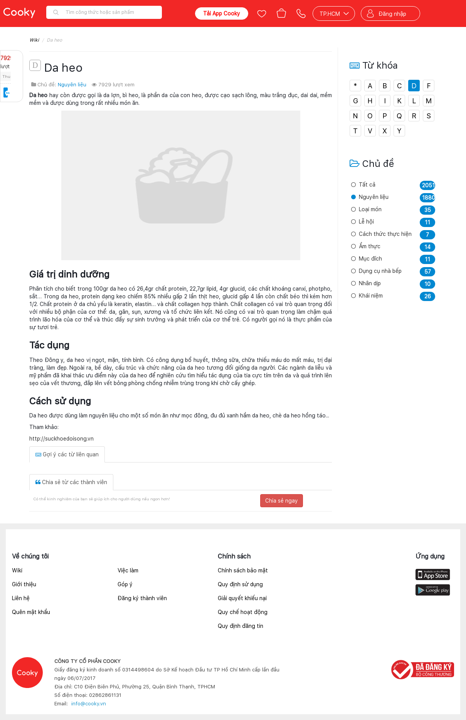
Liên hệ (21, 598)
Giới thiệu (24, 584)
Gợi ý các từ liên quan (67, 454)
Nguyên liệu (72, 84)
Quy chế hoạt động (242, 612)
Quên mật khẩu (31, 612)
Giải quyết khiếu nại (242, 598)
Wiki (34, 40)
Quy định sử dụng (240, 584)
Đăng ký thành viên (142, 598)
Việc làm (128, 570)
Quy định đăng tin (240, 626)
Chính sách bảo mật (243, 570)
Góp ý (125, 584)
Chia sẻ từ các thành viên (71, 482)
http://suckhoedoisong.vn (61, 439)
